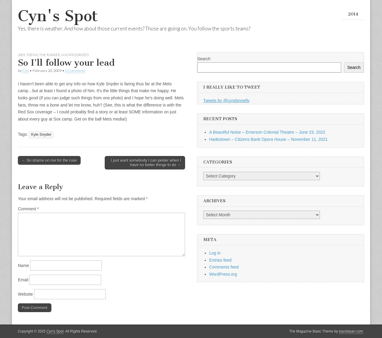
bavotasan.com (351, 331)
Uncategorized (75, 55)
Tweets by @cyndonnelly (226, 100)
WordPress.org (223, 274)
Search (203, 58)
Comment (28, 208)
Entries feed (220, 260)
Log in (215, 253)
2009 (21, 55)
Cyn (25, 70)
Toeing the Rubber (43, 55)
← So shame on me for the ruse (49, 160)
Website (25, 294)
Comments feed (224, 267)
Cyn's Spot (58, 16)
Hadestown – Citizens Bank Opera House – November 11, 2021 (268, 139)
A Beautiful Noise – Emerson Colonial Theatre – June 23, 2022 (267, 132)
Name (23, 265)
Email (23, 279)
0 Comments (75, 70)
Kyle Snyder (41, 134)
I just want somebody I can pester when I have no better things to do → (146, 162)
